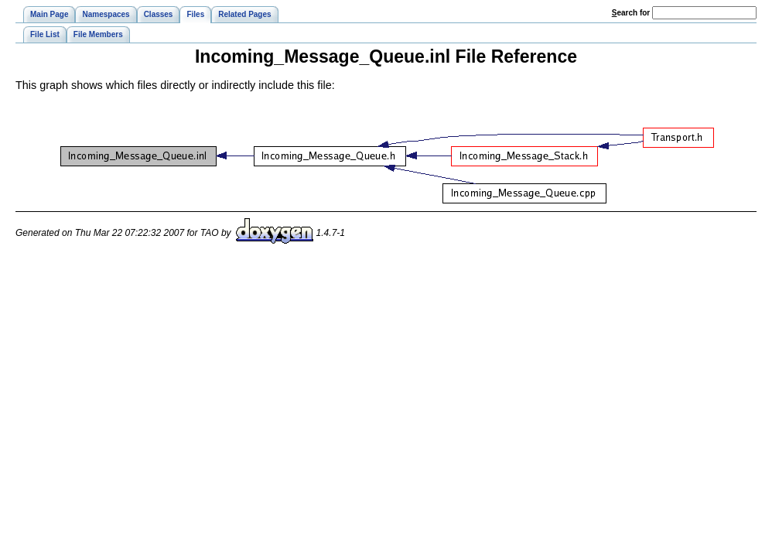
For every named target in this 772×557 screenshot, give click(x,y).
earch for (631, 13)
